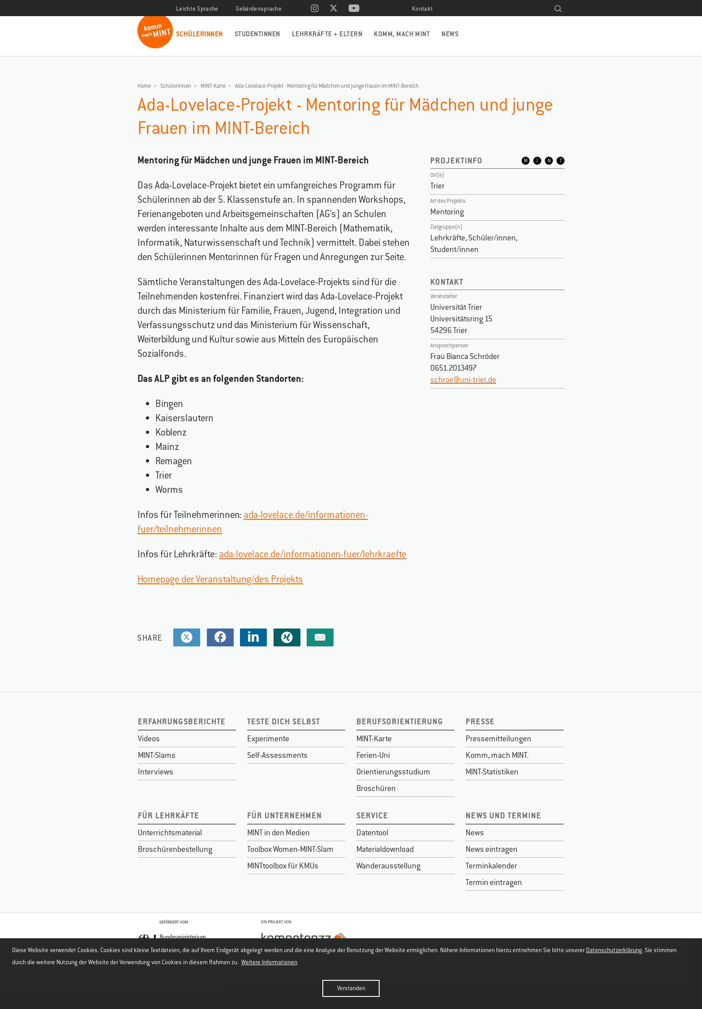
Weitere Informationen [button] (269, 962)
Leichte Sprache (197, 9)
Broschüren (376, 788)
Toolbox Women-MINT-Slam (290, 849)
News (449, 34)
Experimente (268, 739)
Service (372, 815)
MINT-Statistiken (492, 772)
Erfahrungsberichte (182, 721)
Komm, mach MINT (402, 34)
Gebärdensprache (259, 9)
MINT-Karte (213, 86)
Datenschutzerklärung (614, 950)
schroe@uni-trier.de (463, 380)
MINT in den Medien (278, 833)
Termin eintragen (494, 882)
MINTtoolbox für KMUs (282, 866)
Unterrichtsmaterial (170, 833)
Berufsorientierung (399, 721)
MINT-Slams (157, 755)
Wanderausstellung (388, 866)
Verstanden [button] (351, 988)
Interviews (155, 772)
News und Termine (503, 815)
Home (144, 86)
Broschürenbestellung (175, 849)
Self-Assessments (277, 755)
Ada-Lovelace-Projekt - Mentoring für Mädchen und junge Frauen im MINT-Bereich (327, 86)
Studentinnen (257, 34)
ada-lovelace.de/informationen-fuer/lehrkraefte (313, 554)
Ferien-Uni (373, 755)
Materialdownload (385, 849)
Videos (149, 739)
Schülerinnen (199, 34)
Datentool (372, 833)
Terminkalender (491, 866)
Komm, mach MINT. (497, 755)
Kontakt (422, 9)
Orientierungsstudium (393, 772)
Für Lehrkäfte (168, 815)
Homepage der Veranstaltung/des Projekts (220, 579)
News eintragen (492, 849)
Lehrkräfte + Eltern (327, 34)
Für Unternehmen (284, 815)
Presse (480, 721)
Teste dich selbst (283, 721)
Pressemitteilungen (498, 739)
